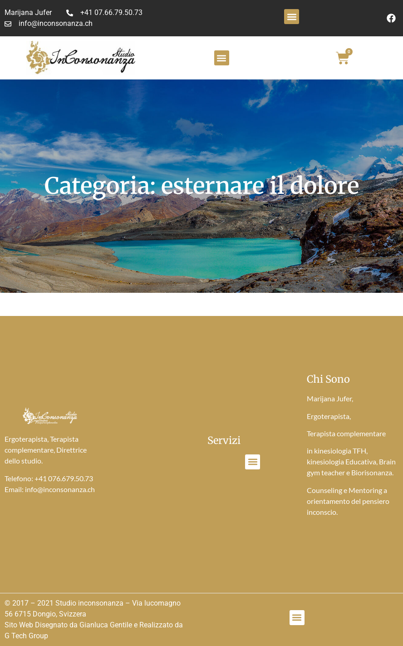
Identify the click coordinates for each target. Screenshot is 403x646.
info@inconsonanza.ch (60, 489)
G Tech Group (26, 635)
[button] (291, 16)
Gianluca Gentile (105, 625)
